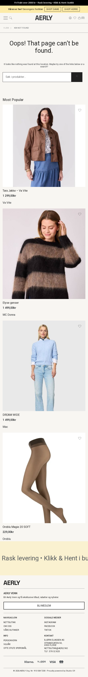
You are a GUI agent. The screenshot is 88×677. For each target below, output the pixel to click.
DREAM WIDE (11, 414)
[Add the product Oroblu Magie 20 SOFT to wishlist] (80, 438)
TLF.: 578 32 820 (52, 651)
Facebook (49, 626)
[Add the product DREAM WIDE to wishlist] (80, 326)
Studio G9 (70, 671)
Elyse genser (11, 302)
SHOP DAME (52, 9)
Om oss (7, 626)
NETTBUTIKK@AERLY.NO (56, 648)
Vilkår (6, 644)
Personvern (10, 640)
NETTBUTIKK (9, 622)
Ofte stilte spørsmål (15, 648)
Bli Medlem (44, 605)
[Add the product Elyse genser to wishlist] (80, 214)
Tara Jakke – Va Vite (15, 190)
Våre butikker (11, 630)
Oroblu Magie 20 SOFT (16, 527)
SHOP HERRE (71, 9)
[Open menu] (5, 18)
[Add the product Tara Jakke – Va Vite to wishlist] (80, 110)
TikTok (47, 630)
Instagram (50, 622)
